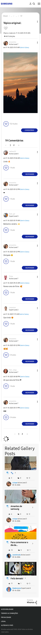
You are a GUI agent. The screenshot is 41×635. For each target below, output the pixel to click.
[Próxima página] (18, 145)
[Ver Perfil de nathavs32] (12, 151)
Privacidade (6, 617)
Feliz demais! (17, 578)
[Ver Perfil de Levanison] (12, 307)
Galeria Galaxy (24, 47)
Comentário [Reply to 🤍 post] (29, 130)
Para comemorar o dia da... (19, 543)
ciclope (14, 483)
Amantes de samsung (16, 507)
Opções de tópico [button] (34, 21)
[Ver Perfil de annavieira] (12, 42)
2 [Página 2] (13, 145)
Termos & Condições (9, 613)
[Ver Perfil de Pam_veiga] (13, 370)
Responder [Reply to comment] (29, 174)
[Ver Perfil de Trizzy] (11, 276)
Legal (3, 621)
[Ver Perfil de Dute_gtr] (12, 214)
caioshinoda (16, 555)
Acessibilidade (7, 609)
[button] (34, 42)
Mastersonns (16, 588)
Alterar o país (7, 625)
